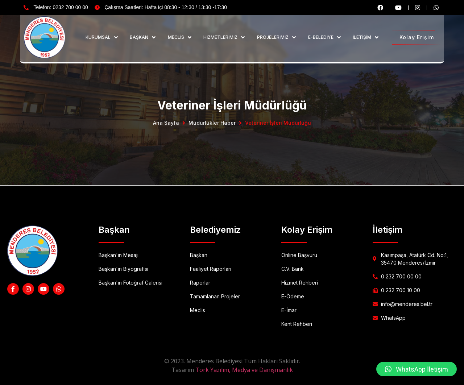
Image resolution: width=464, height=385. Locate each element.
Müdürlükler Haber (212, 123)
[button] (416, 369)
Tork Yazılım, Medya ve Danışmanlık (244, 370)
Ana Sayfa (166, 123)
